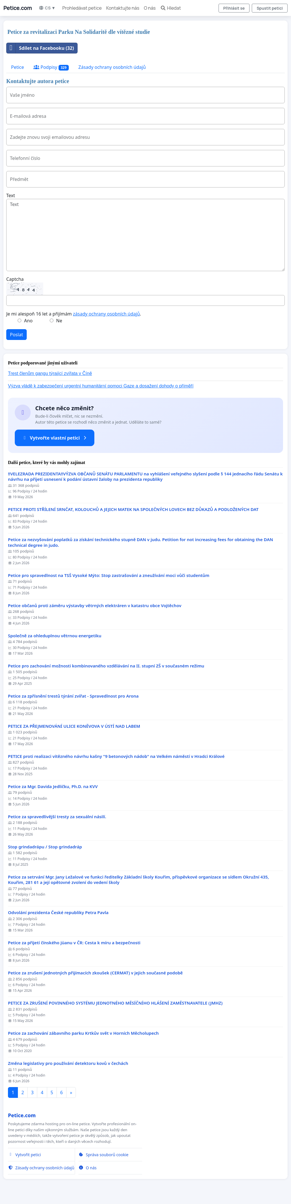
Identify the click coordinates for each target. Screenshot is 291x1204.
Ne (59, 321)
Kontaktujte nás (122, 8)
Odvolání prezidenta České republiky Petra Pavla (58, 912)
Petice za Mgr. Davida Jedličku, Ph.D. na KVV (53, 786)
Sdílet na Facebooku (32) (40, 48)
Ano (28, 321)
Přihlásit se (234, 8)
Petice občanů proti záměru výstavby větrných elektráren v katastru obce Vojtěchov (94, 605)
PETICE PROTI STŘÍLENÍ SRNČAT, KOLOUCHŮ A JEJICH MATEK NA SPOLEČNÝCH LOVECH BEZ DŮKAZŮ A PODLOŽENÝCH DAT (133, 509)
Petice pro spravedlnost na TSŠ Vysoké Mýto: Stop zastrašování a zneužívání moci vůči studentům (108, 575)
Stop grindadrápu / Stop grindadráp (45, 847)
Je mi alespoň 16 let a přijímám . (73, 314)
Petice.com (17, 8)
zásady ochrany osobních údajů (106, 314)
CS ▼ (47, 8)
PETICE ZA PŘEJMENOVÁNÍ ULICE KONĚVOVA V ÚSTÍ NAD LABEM (74, 726)
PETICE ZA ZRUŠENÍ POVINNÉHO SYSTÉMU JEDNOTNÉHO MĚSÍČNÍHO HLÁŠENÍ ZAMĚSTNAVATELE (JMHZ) (115, 1003)
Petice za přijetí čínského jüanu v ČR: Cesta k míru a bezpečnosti (74, 942)
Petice (17, 67)
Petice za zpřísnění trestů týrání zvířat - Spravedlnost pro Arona (73, 696)
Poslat (16, 334)
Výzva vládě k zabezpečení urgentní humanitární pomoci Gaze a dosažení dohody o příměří (101, 386)
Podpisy (51, 67)
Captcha (15, 279)
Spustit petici (270, 8)
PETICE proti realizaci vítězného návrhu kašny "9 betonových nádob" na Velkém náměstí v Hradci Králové (116, 756)
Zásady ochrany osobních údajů (112, 67)
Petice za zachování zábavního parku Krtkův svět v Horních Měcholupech (83, 1033)
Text (10, 195)
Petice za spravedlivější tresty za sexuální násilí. (57, 816)
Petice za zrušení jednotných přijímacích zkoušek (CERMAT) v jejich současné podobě (95, 973)
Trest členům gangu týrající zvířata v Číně (50, 373)
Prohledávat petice (81, 8)
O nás (150, 8)
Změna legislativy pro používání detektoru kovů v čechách (68, 1063)
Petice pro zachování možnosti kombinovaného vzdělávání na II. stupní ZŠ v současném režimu (106, 666)
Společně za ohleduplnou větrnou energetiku (54, 635)
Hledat (170, 8)
